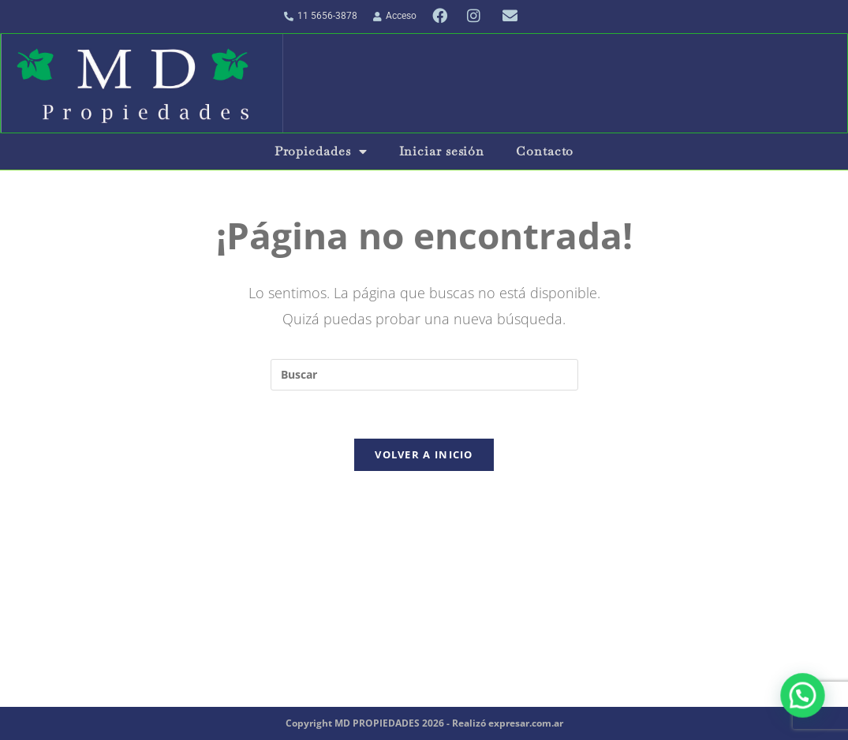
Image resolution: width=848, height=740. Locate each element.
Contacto (544, 151)
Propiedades (321, 151)
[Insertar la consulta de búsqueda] (424, 375)
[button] (805, 704)
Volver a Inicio (424, 454)
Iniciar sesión (442, 151)
